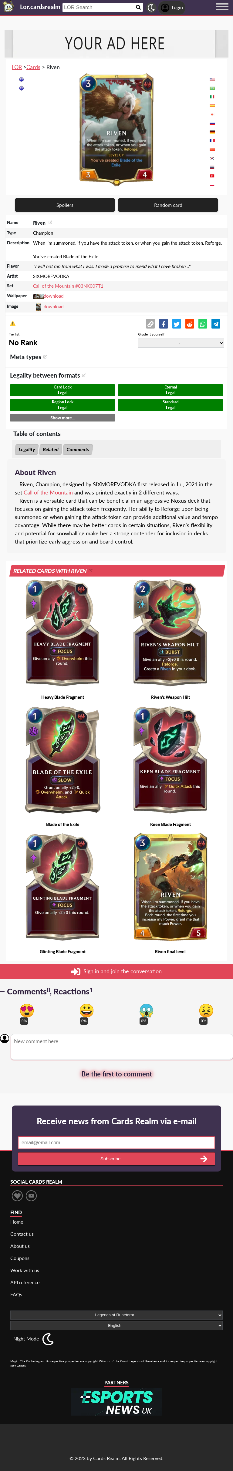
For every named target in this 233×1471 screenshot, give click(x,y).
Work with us (24, 1270)
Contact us (22, 1234)
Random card (168, 205)
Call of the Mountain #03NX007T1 (68, 286)
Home (16, 1222)
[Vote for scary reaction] (146, 1010)
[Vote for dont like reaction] (206, 1010)
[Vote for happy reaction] (86, 1010)
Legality (26, 449)
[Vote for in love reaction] (27, 1010)
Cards (33, 67)
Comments (77, 449)
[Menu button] (222, 12)
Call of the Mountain (48, 492)
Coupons (19, 1258)
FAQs (16, 1294)
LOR (17, 67)
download (53, 296)
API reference (24, 1282)
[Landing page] (8, 6)
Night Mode (26, 1338)
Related (50, 449)
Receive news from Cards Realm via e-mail (117, 1121)
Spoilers (64, 205)
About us (20, 1246)
